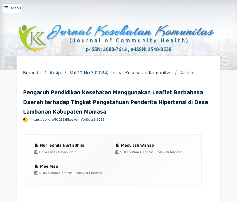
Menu (16, 8)
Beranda (32, 73)
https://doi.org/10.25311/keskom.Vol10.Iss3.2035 (67, 120)
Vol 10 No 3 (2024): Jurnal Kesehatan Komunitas (120, 73)
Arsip (55, 73)
